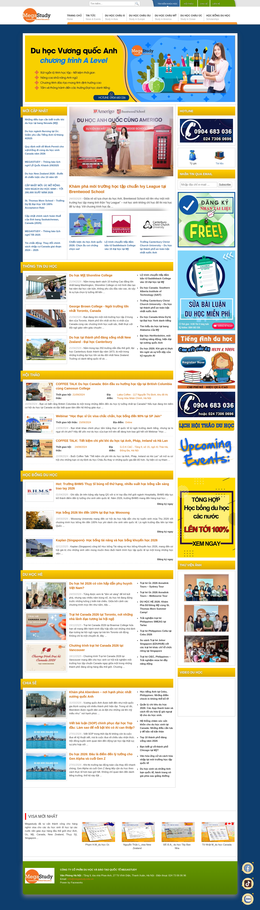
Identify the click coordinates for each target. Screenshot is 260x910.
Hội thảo (188, 4)
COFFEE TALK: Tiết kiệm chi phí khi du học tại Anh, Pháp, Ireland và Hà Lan (112, 440)
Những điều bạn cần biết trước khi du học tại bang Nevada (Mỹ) (44, 121)
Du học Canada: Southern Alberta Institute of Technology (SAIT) (155, 291)
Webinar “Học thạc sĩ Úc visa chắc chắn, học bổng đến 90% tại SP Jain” (109, 416)
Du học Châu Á (115, 17)
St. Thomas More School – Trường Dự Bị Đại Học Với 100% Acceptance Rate (44, 204)
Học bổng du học (218, 17)
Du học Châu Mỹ (165, 17)
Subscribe (225, 184)
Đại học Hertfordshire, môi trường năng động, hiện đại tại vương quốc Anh (155, 339)
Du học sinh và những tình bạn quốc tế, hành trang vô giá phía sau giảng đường (155, 772)
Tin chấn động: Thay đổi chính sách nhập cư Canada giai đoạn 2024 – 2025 (43, 246)
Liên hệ (216, 4)
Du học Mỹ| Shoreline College (91, 275)
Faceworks (77, 882)
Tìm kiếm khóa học (167, 4)
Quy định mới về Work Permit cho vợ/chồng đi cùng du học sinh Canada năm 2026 (44, 150)
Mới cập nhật (35, 111)
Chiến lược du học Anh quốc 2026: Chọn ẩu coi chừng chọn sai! (85, 245)
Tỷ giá (193, 157)
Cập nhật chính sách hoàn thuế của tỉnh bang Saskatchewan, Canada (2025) (43, 219)
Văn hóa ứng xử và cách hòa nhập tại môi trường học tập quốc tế (156, 759)
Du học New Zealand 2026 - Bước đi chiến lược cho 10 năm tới (44, 175)
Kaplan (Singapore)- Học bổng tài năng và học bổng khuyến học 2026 (107, 540)
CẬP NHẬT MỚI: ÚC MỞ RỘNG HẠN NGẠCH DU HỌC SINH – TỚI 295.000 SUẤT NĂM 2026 (44, 189)
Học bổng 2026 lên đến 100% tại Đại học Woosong (93, 512)
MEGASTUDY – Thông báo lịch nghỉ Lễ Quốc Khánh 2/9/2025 (42, 163)
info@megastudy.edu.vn (80, 879)
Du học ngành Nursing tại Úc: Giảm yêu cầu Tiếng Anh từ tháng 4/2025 (44, 135)
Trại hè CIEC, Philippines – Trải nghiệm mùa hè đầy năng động (155, 660)
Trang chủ (74, 17)
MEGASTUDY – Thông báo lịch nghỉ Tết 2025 (42, 233)
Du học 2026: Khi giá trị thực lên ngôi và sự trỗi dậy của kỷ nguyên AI (156, 352)
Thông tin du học (40, 266)
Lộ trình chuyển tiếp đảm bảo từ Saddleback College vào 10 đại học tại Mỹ (120, 245)
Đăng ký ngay (165, 504)
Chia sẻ (204, 4)
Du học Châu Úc (191, 17)
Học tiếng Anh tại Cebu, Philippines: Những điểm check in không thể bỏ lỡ (154, 695)
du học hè (33, 574)
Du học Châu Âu (140, 17)
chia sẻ (30, 683)
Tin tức (93, 17)
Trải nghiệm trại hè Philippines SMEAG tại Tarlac (153, 621)
